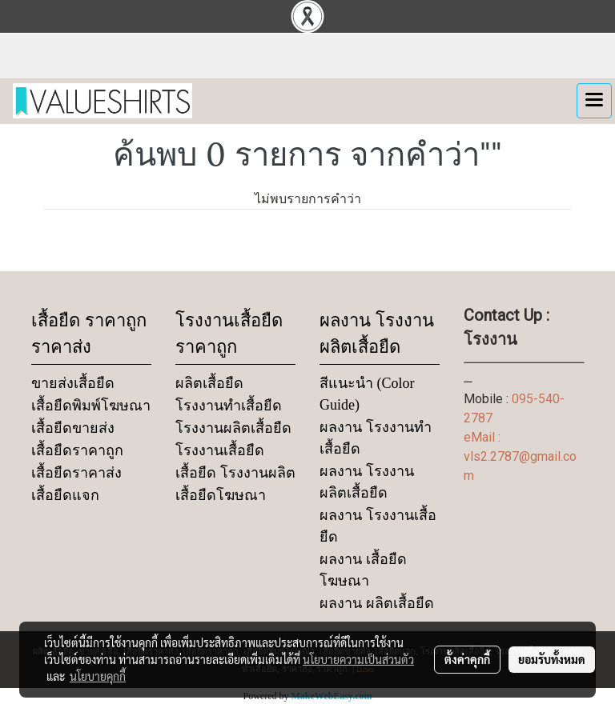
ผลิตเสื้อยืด (209, 383)
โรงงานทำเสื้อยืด (228, 406)
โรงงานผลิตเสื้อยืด (233, 428)
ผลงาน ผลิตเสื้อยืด (377, 603)
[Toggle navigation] (594, 100)
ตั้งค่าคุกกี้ (467, 659)
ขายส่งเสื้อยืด (73, 383)
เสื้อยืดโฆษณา (220, 495)
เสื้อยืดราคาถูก (77, 450)
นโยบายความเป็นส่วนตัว (358, 659)
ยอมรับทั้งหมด (551, 659)
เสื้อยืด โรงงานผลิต (235, 473)
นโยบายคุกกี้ (98, 676)
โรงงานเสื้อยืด (219, 450)
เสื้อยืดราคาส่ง (76, 473)
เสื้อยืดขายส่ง (73, 428)
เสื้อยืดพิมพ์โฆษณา (91, 406)
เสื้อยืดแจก (65, 495)
